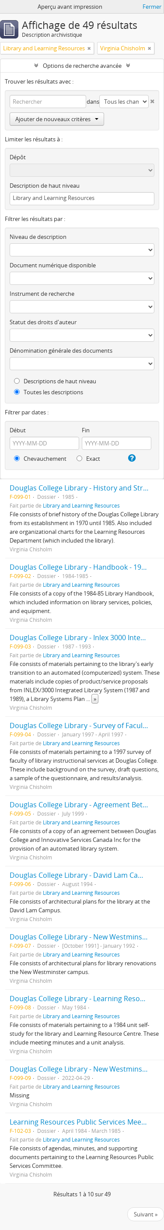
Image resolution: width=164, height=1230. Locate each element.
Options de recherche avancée (82, 66)
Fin (86, 430)
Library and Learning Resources (81, 505)
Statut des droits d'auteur (43, 322)
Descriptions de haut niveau (55, 381)
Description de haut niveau (45, 185)
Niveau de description (38, 237)
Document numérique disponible (53, 265)
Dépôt (18, 157)
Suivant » (145, 1214)
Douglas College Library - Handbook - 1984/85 (85, 567)
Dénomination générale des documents (61, 350)
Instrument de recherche (42, 294)
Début (18, 430)
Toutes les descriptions (48, 392)
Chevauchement (40, 459)
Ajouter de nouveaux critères (56, 119)
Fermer (152, 7)
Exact (88, 459)
